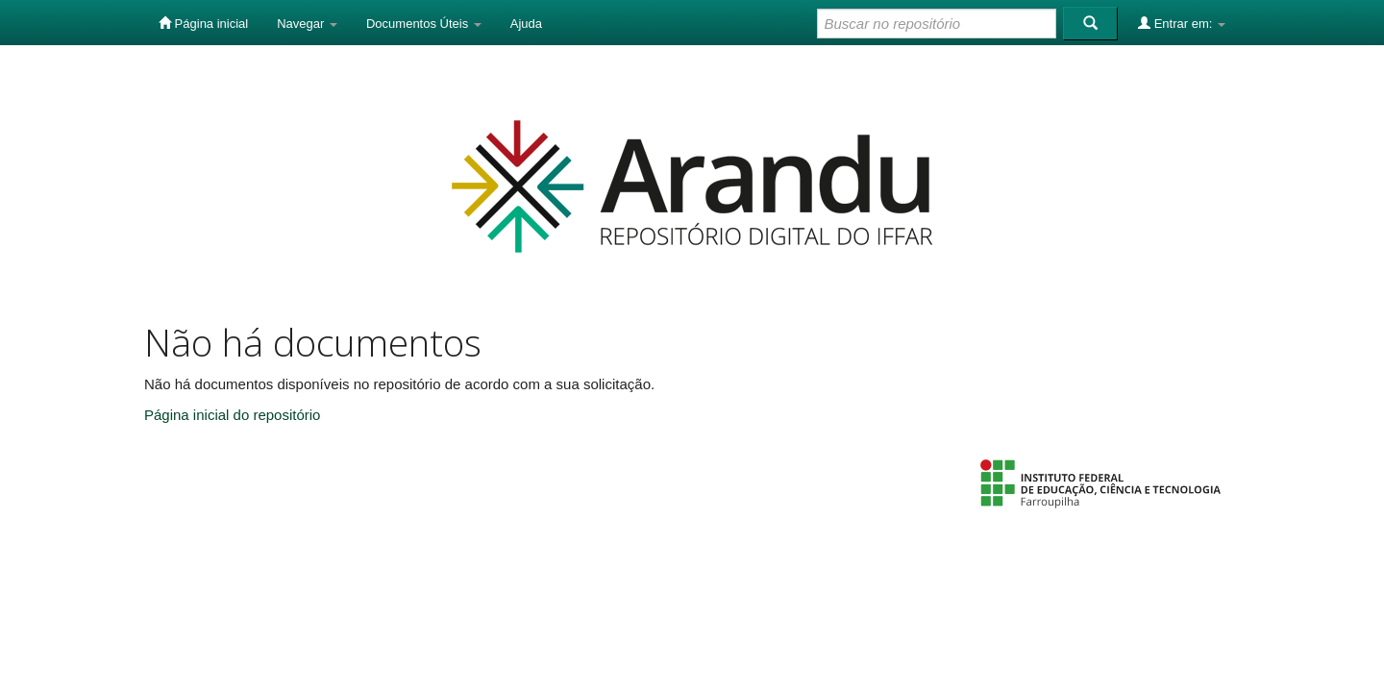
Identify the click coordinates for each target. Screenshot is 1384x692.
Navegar (307, 23)
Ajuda (526, 23)
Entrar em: (1181, 23)
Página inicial (203, 23)
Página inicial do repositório (232, 415)
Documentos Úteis (424, 23)
